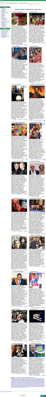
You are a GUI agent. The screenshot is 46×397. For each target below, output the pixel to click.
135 (29, 384)
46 (23, 386)
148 (12, 384)
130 (36, 384)
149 (11, 384)
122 (12, 385)
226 (12, 382)
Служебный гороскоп (6, 36)
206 (38, 382)
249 (16, 381)
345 (27, 378)
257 (39, 380)
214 (28, 382)
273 (19, 380)
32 (36, 386)
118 (18, 385)
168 (20, 383)
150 (43, 383)
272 (20, 380)
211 (32, 382)
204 (41, 382)
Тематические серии (5, 29)
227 (11, 382)
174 (12, 383)
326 (18, 379)
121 (14, 385)
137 (27, 384)
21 (12, 387)
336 (38, 378)
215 (27, 382)
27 (40, 386)
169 (19, 383)
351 (19, 378)
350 (20, 378)
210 (33, 382)
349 (21, 378)
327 (16, 379)
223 (16, 382)
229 (42, 381)
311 (37, 379)
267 (27, 380)
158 (33, 383)
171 (16, 383)
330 (12, 379)
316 (30, 379)
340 (33, 378)
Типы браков (4, 24)
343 (29, 378)
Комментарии (4, 9)
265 (29, 380)
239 (29, 381)
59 (11, 386)
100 (41, 385)
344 (28, 378)
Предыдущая (28, 377)
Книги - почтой (4, 34)
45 (24, 386)
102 (38, 385)
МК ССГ (3, 16)
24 (43, 386)
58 (12, 386)
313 (34, 379)
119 (16, 385)
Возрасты (3, 25)
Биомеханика (38, 42)
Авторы (3, 13)
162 (28, 383)
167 (21, 383)
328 (15, 379)
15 (17, 387)
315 (32, 379)
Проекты (3, 14)
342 (30, 378)
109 (29, 385)
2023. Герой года (37, 233)
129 (37, 384)
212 (30, 382)
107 (32, 385)
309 (39, 379)
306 (43, 379)
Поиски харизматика (20, 306)
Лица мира (4, 37)
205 (39, 382)
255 (42, 380)
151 (42, 383)
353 (16, 378)
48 (21, 386)
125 (42, 384)
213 (29, 382)
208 (36, 382)
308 (41, 379)
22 (11, 387)
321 (24, 379)
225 (14, 382)
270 (23, 380)
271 (21, 380)
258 (38, 380)
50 (19, 386)
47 (22, 386)
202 (43, 382)
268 (25, 380)
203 (42, 382)
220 (20, 382)
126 (41, 384)
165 (24, 383)
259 (37, 380)
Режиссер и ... (38, 196)
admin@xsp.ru (23, 395)
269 (24, 380)
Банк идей (3, 17)
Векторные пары (5, 31)
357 (11, 378)
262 (33, 380)
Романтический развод (20, 158)
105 (34, 385)
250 (15, 381)
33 (35, 386)
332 (43, 378)
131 (34, 384)
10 (22, 387)
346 (25, 378)
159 (32, 383)
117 (19, 385)
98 (43, 385)
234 (36, 381)
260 (36, 380)
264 (30, 380)
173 (14, 383)
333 (42, 378)
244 (23, 381)
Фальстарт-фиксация (19, 44)
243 (24, 381)
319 (27, 379)
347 (24, 378)
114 (23, 385)
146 (15, 384)
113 (24, 385)
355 (14, 378)
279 (11, 380)
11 (21, 387)
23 (44, 386)
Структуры (4, 23)
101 (39, 385)
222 (18, 382)
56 (14, 386)
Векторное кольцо (5, 30)
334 (41, 378)
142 (20, 384)
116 (20, 385)
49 (20, 386)
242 (25, 381)
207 (37, 382)
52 (17, 386)
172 (15, 383)
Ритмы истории (4, 26)
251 (14, 381)
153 (39, 383)
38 (30, 386)
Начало (32, 377)
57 (13, 386)
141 (21, 384)
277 (14, 380)
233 (37, 381)
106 (33, 385)
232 (38, 381)
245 (21, 381)
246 (20, 381)
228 (43, 381)
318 (28, 379)
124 (43, 384)
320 (25, 379)
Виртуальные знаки (5, 21)
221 (19, 382)
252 (12, 381)
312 (36, 379)
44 (25, 386)
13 (19, 387)
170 (18, 383)
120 (15, 385)
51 (18, 386)
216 (25, 382)
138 (25, 384)
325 (19, 379)
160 (30, 383)
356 (12, 378)
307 (42, 379)
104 (36, 385)
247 (19, 381)
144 (18, 384)
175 (11, 383)
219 (21, 382)
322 (23, 379)
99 (42, 385)
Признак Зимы (20, 119)
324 (20, 379)
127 (39, 384)
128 (38, 384)
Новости (3, 8)
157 (34, 383)
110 (28, 385)
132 (33, 384)
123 (11, 385)
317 (29, 379)
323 (21, 379)
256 (41, 380)
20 (13, 387)
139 (24, 384)
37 (31, 386)
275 (16, 380)
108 (30, 385)
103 (37, 385)
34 (34, 386)
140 (23, 384)
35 (33, 386)
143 (19, 384)
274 (18, 380)
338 (36, 378)
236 (33, 381)
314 (33, 379)
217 (24, 382)
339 (34, 378)
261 (34, 380)
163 (27, 383)
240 (28, 381)
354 (15, 378)
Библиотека (4, 11)
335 (39, 378)
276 (15, 380)
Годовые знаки (4, 22)
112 (25, 385)
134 (30, 384)
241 (27, 381)
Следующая (23, 377)
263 (32, 380)
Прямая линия (4, 18)
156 (36, 383)
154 (38, 383)
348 (23, 378)
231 (39, 381)
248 (18, 381)
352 (18, 378)
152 (41, 383)
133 (32, 384)
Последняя (19, 377)
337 (37, 378)
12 (20, 387)
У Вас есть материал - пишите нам (6, 391)
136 (28, 384)
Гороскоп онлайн (5, 12)
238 (30, 381)
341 (32, 378)
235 (34, 381)
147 (14, 384)
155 (37, 383)
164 (25, 383)
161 (29, 383)
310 (38, 379)
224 (15, 382)
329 (14, 379)
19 (14, 387)
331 (11, 379)
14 (18, 387)
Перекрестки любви (37, 266)
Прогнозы (3, 10)
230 (41, 381)
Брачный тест (4, 35)
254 (43, 380)
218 (23, 382)
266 (28, 380)
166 (23, 383)
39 (29, 386)
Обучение (3, 15)
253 (11, 381)
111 (27, 385)
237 (32, 381)
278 (12, 380)
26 (41, 386)
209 (34, 382)
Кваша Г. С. (14, 44)
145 (16, 384)
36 (32, 386)
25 (42, 386)
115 (21, 385)
